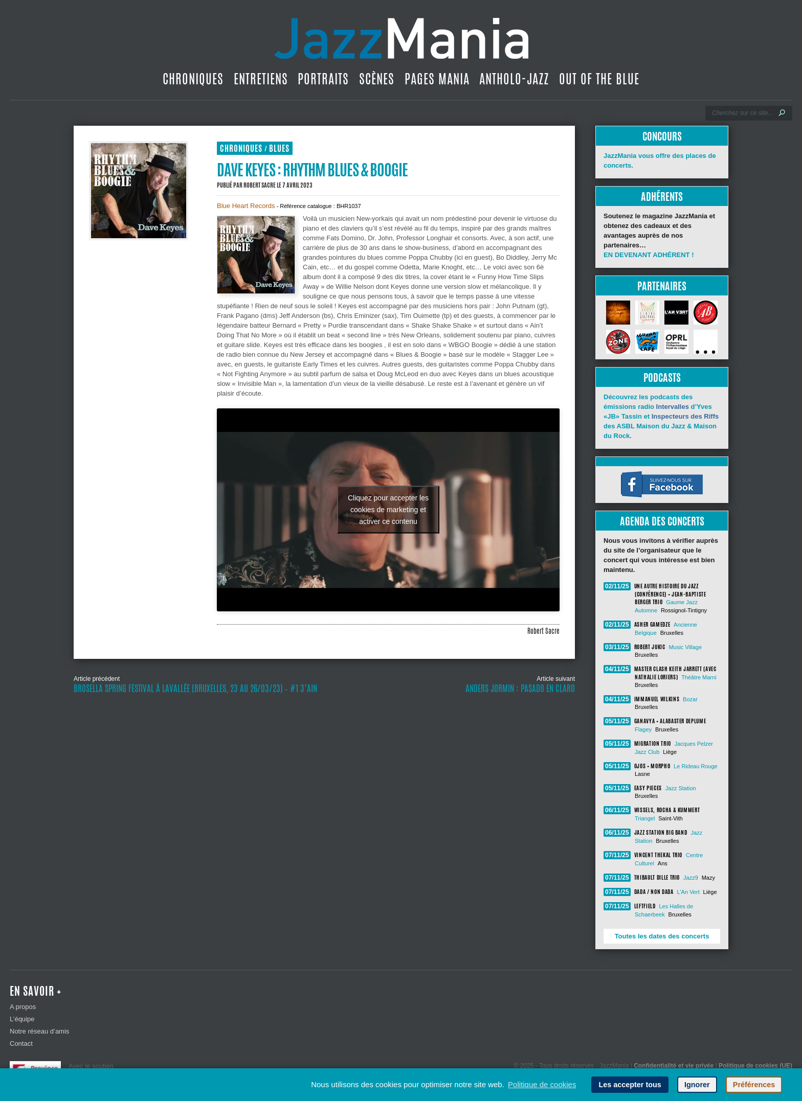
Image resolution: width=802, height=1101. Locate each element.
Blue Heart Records (246, 206)
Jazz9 (690, 878)
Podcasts (662, 377)
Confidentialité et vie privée (674, 1065)
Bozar (690, 699)
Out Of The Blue (599, 79)
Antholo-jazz (514, 79)
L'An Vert (688, 892)
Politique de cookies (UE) (755, 1065)
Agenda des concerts (662, 521)
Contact (21, 1043)
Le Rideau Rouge (696, 766)
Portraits (323, 79)
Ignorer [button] (697, 1085)
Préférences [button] (754, 1085)
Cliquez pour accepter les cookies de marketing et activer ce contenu (388, 509)
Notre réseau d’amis (39, 1031)
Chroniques (193, 79)
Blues (279, 148)
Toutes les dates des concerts (662, 936)
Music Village (685, 647)
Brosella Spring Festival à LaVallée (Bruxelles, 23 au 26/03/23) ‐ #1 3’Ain (195, 688)
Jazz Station (680, 788)
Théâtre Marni (698, 677)
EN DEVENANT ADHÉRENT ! (649, 255)
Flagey (643, 729)
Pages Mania (437, 79)
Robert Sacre (259, 185)
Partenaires (661, 286)
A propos (23, 1007)
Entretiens (261, 79)
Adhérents (662, 196)
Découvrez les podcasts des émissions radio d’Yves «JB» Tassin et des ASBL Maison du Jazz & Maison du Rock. (661, 416)
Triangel (645, 818)
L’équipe (22, 1019)
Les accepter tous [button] (629, 1085)
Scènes (376, 79)
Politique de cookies (542, 1084)
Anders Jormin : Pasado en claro (520, 688)
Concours (662, 136)
